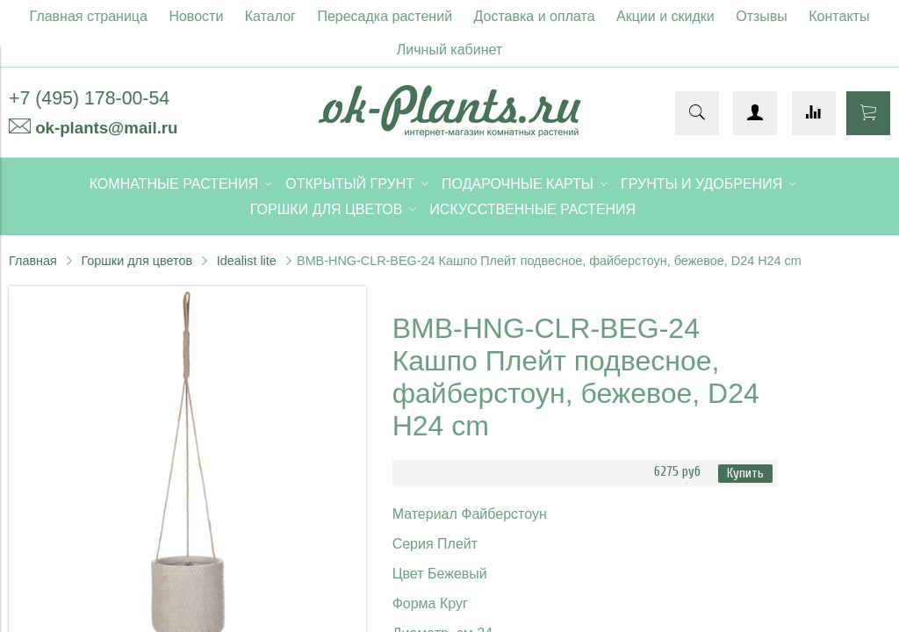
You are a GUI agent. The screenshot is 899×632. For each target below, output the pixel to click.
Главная (33, 261)
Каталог (270, 16)
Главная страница (88, 16)
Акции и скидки (665, 16)
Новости (196, 16)
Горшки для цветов (136, 261)
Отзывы (762, 16)
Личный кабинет (449, 49)
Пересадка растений (384, 16)
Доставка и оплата (534, 16)
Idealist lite (247, 261)
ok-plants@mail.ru (106, 127)
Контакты (839, 16)
